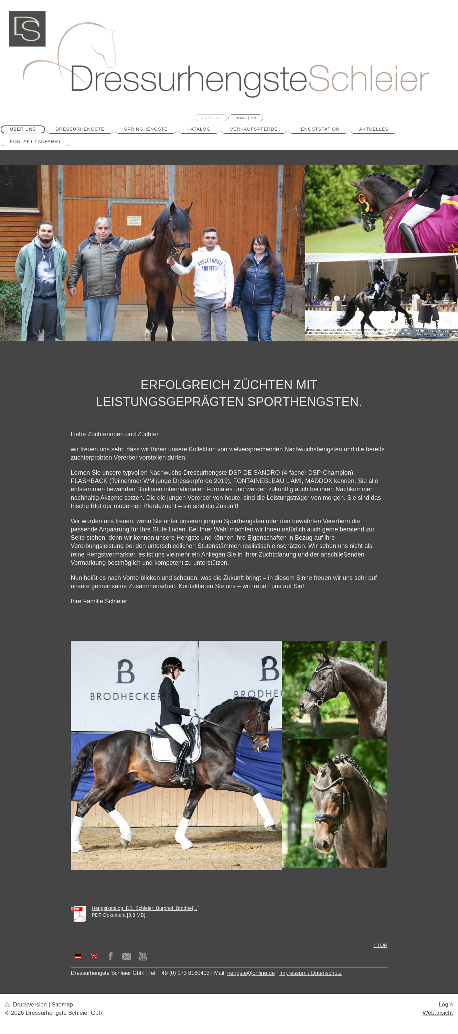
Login (446, 1004)
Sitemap (62, 1004)
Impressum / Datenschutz (310, 973)
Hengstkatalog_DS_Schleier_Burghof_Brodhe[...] (145, 908)
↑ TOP (380, 945)
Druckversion (27, 1004)
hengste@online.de (251, 973)
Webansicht (438, 1013)
